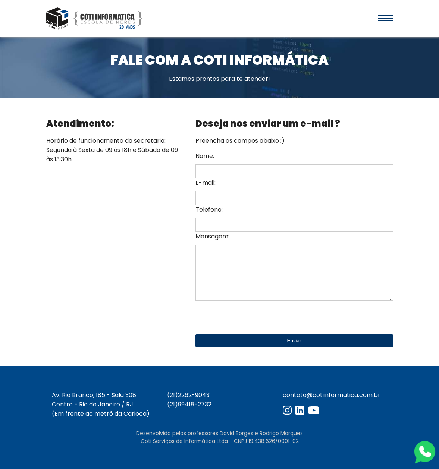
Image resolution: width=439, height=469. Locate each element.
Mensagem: (212, 236)
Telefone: (209, 209)
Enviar (294, 340)
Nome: (204, 156)
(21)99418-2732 (189, 404)
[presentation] (252, 317)
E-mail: (205, 182)
